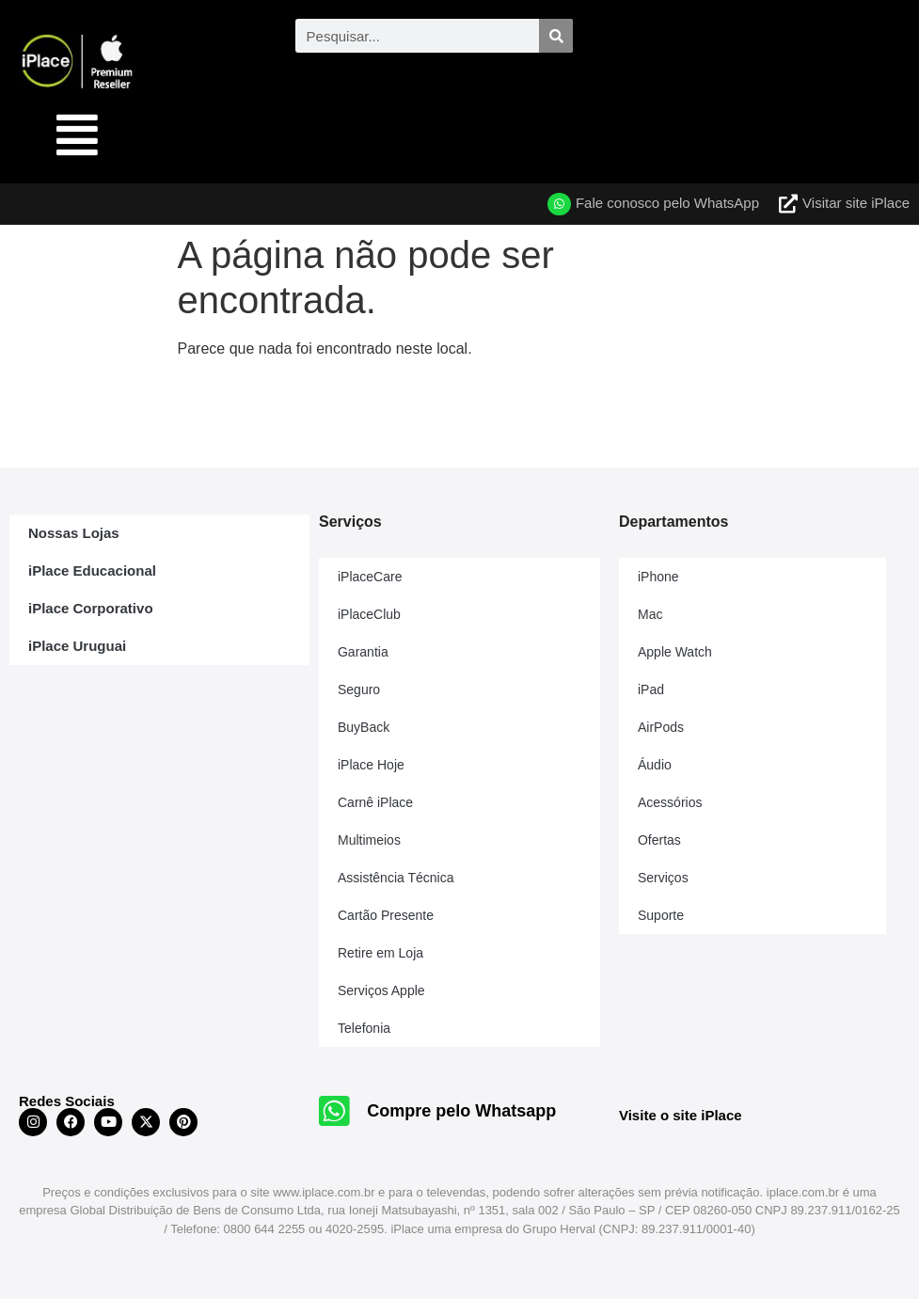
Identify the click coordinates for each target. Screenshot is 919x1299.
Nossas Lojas (73, 533)
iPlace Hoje (371, 764)
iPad (651, 689)
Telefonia (364, 1028)
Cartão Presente (386, 915)
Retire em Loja (380, 952)
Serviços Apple (381, 990)
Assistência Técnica (395, 877)
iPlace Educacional (92, 570)
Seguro (359, 689)
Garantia (363, 651)
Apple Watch (675, 651)
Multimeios (369, 840)
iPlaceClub (369, 614)
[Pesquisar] (556, 36)
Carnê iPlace (375, 802)
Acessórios (670, 802)
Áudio (655, 764)
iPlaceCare (370, 576)
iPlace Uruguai (77, 646)
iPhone (658, 576)
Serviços (663, 877)
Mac (650, 614)
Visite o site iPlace (680, 1115)
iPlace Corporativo (90, 608)
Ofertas (659, 840)
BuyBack (363, 727)
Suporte (661, 915)
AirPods (661, 727)
